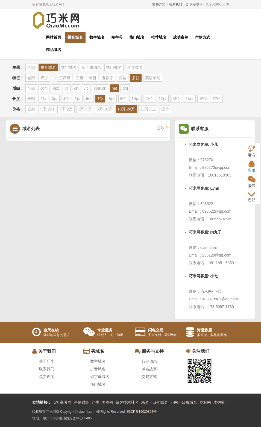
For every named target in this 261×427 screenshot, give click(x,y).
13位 (176, 98)
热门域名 (137, 37)
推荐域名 (158, 37)
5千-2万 (65, 109)
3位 (55, 98)
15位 (203, 98)
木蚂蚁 (219, 402)
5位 (78, 98)
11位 (149, 98)
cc (67, 88)
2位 (43, 98)
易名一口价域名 (154, 402)
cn (76, 88)
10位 (135, 98)
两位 (123, 78)
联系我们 (175, 4)
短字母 (117, 37)
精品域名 (53, 49)
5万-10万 (104, 109)
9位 (123, 98)
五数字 (107, 78)
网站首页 (53, 37)
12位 (163, 98)
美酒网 (107, 402)
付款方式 (202, 37)
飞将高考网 (61, 402)
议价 (165, 109)
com (44, 88)
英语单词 (152, 78)
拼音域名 (75, 37)
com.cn (100, 88)
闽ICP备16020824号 (141, 412)
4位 (66, 98)
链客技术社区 (127, 402)
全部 (31, 67)
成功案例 (180, 37)
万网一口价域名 (183, 402)
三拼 (79, 78)
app (56, 88)
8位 (112, 98)
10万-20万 (126, 109)
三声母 (65, 78)
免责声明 (46, 376)
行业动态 (149, 361)
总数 (162, 128)
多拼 (136, 78)
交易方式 (158, 4)
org (125, 88)
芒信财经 (81, 402)
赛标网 (205, 402)
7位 (100, 98)
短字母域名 (91, 67)
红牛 (95, 402)
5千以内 (47, 109)
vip (86, 88)
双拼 (44, 78)
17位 (217, 98)
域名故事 (149, 369)
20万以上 (148, 109)
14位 (190, 98)
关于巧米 (46, 361)
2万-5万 (84, 109)
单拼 (92, 78)
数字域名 (97, 37)
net (114, 88)
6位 (89, 98)
